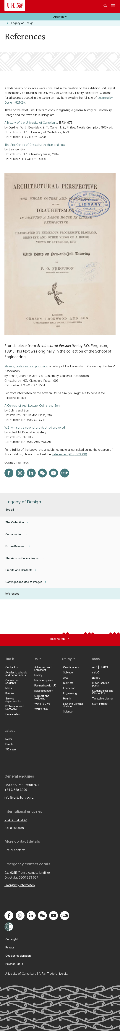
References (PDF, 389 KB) (69, 454)
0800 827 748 (13, 785)
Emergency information (19, 885)
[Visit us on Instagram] (20, 473)
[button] (60, 16)
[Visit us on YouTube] (53, 473)
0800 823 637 (28, 877)
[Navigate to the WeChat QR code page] (42, 473)
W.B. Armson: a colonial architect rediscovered (34, 427)
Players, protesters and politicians (26, 366)
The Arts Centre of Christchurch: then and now (34, 145)
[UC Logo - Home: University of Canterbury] (14, 5)
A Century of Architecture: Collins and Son (32, 405)
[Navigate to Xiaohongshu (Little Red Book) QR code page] (64, 473)
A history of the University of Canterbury (30, 122)
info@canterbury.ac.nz (18, 797)
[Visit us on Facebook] (8, 473)
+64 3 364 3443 (15, 820)
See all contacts (14, 850)
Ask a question (14, 828)
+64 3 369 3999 (15, 790)
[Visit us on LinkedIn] (31, 473)
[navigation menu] (113, 6)
